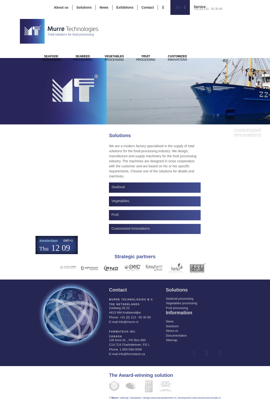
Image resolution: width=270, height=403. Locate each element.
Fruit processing (177, 308)
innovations (212, 65)
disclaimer (135, 398)
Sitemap (171, 340)
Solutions (84, 7)
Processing (55, 65)
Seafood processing (179, 298)
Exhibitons (125, 7)
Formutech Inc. (123, 331)
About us (61, 7)
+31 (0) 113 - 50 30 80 (208, 9)
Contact (147, 7)
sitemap (124, 398)
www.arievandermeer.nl (163, 398)
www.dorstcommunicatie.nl (206, 398)
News (104, 7)
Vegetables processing (181, 303)
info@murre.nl (128, 322)
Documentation (176, 335)
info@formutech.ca (132, 354)
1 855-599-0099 (131, 349)
